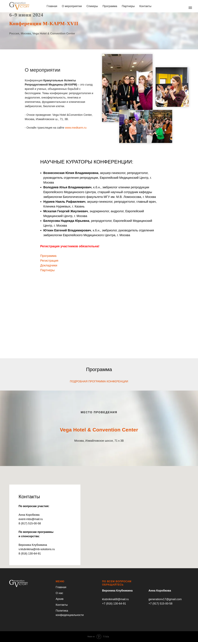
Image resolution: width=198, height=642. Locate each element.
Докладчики (48, 265)
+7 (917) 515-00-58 (160, 603)
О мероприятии (72, 6)
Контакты (145, 6)
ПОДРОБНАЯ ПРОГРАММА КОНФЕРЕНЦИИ (99, 381)
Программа (110, 6)
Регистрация (49, 260)
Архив (59, 598)
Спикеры (92, 6)
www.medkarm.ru (75, 127)
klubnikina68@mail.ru (115, 599)
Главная (52, 6)
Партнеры (128, 6)
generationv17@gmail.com (165, 599)
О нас (59, 593)
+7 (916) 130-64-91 (114, 603)
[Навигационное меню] (190, 8)
